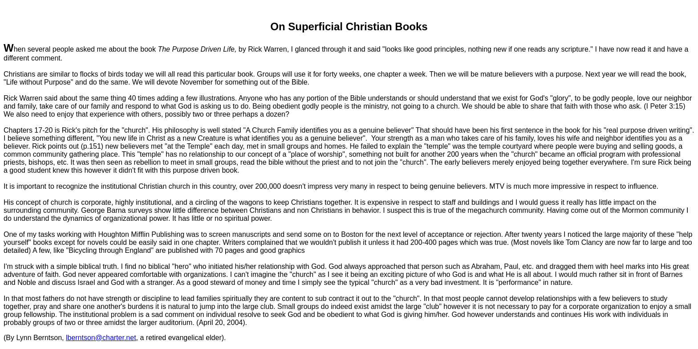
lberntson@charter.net (101, 337)
